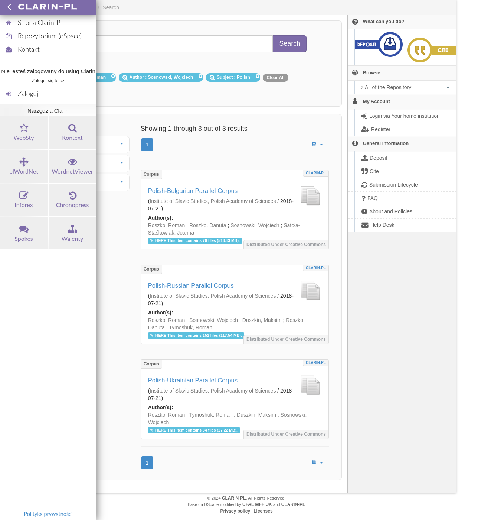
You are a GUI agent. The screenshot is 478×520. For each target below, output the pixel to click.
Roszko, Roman (166, 225)
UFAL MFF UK (257, 504)
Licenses (262, 511)
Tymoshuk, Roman (190, 327)
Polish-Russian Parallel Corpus (191, 285)
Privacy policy (235, 511)
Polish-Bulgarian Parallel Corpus (193, 190)
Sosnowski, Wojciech (254, 225)
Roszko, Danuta (207, 225)
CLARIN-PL (316, 173)
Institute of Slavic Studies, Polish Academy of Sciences (213, 201)
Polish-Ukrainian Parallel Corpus (193, 380)
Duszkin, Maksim (262, 320)
